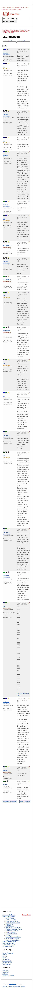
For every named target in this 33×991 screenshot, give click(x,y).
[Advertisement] (16, 857)
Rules (4, 958)
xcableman (6, 330)
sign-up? (10, 40)
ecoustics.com (12, 984)
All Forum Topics (7, 946)
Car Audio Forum (8, 943)
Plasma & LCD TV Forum (13, 927)
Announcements (7, 962)
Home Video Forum (8, 916)
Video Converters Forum (13, 937)
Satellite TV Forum (11, 934)
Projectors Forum (11, 932)
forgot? (23, 40)
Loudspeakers (19, 7)
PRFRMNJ (6, 575)
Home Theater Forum (9, 941)
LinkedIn (5, 974)
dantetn (5, 53)
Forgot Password (7, 953)
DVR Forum (9, 924)
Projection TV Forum (12, 930)
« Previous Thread (9, 802)
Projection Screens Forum (14, 929)
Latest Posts (6, 7)
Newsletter (17, 986)
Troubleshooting (7, 961)
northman (6, 702)
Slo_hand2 (6, 435)
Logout (4, 954)
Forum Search (9, 21)
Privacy (23, 986)
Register (5, 956)
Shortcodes (5, 959)
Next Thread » (25, 802)
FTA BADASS (7, 245)
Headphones (12, 9)
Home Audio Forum (8, 915)
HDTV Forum (10, 926)
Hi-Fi (13, 7)
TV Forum (9, 935)
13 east (5, 784)
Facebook (5, 971)
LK (4, 67)
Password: (23, 41)
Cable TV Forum (11, 919)
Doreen (5, 155)
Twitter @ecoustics (8, 975)
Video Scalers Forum (12, 938)
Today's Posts (26, 915)
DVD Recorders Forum (13, 923)
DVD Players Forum (12, 921)
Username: (9, 41)
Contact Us (11, 986)
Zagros (5, 770)
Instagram (5, 972)
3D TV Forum (10, 918)
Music (19, 9)
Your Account (6, 964)
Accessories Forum (8, 945)
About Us (4, 986)
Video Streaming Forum (13, 940)
